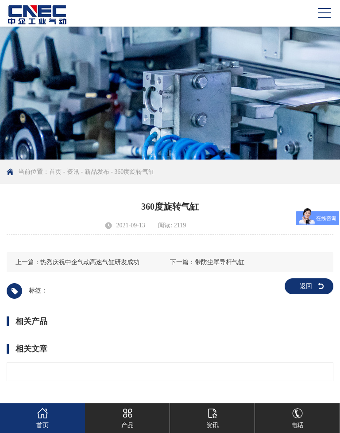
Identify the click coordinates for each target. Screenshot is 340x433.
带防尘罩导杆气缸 (219, 262)
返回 (306, 286)
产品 (127, 416)
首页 (55, 171)
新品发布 (97, 171)
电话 (297, 416)
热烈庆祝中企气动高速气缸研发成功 (89, 262)
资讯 (73, 171)
